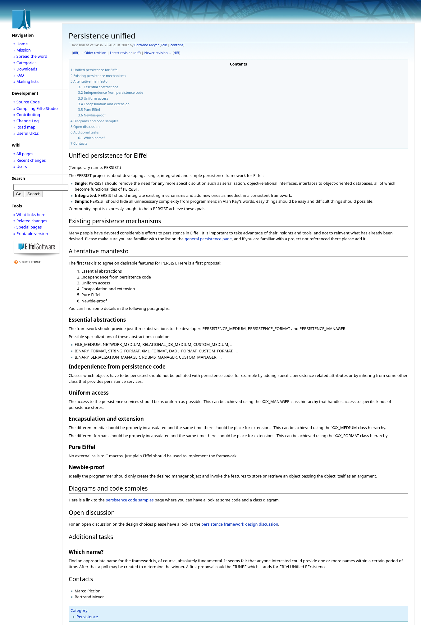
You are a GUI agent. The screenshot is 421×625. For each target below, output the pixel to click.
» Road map (24, 127)
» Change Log (26, 121)
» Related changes (30, 221)
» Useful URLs (26, 133)
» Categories (25, 63)
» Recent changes (29, 160)
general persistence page (208, 239)
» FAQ (18, 75)
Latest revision (121, 53)
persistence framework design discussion (239, 524)
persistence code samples (129, 500)
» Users (20, 166)
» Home (20, 44)
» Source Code (26, 102)
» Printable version (30, 233)
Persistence (87, 616)
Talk (164, 45)
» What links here (29, 214)
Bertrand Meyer (146, 45)
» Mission (22, 50)
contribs (177, 45)
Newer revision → (158, 53)
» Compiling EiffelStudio (35, 108)
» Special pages (27, 227)
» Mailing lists (26, 81)
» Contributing (26, 114)
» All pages (23, 153)
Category (79, 610)
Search (18, 178)
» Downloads (25, 69)
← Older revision (93, 53)
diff (75, 53)
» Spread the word (30, 56)
